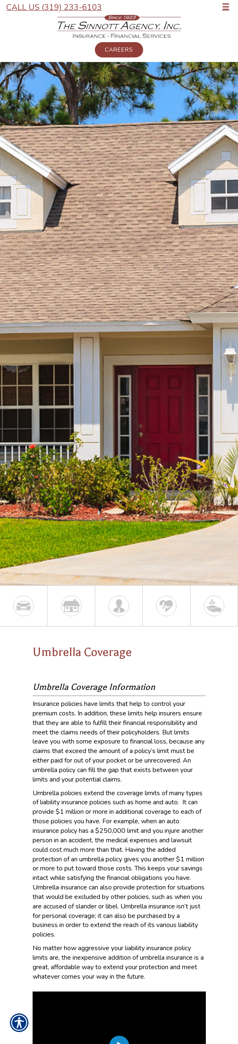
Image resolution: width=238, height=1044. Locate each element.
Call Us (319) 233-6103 (54, 7)
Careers (119, 50)
